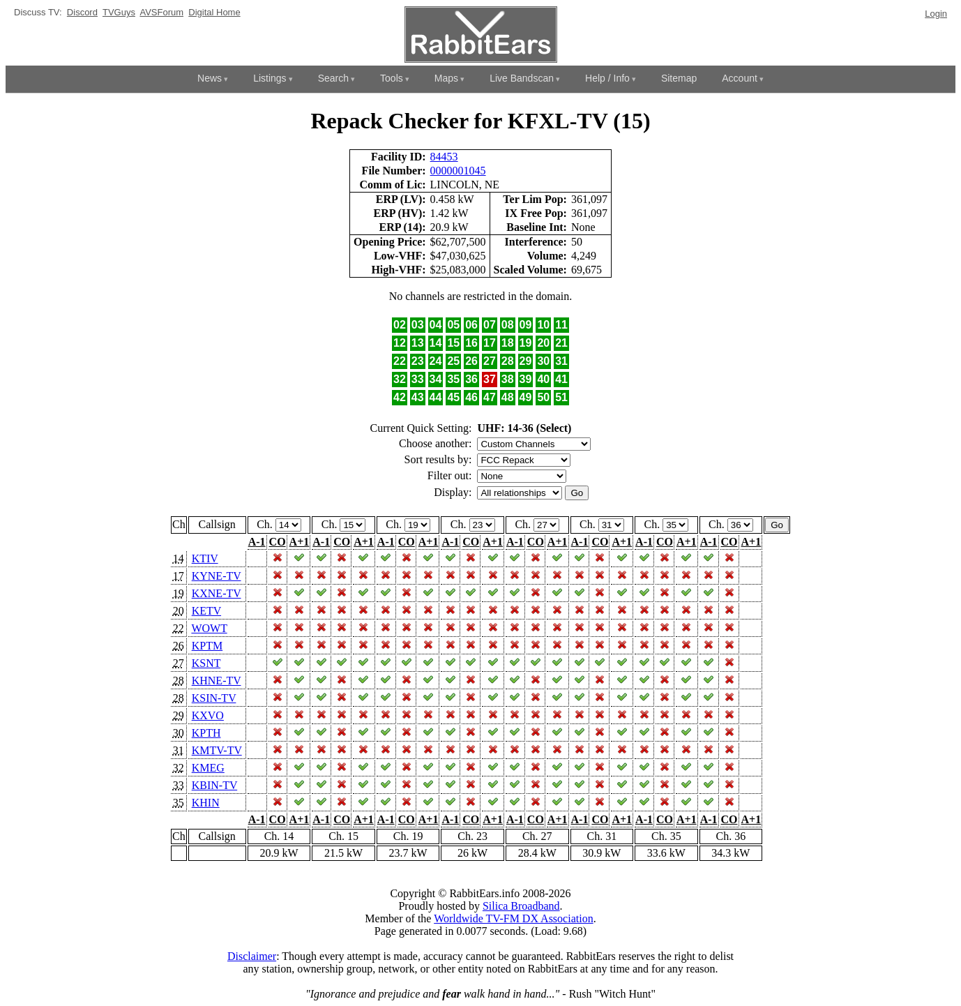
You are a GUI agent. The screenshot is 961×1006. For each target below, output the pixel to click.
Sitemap (679, 78)
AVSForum (161, 12)
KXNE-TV (216, 593)
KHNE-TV (216, 680)
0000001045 (458, 171)
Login (936, 13)
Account (739, 78)
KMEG (208, 768)
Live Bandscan (522, 78)
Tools (391, 78)
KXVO (208, 715)
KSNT (206, 663)
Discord (82, 12)
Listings (269, 78)
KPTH (206, 733)
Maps (446, 78)
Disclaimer (251, 956)
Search (333, 78)
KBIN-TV (214, 785)
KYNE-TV (216, 576)
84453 (444, 157)
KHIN (206, 803)
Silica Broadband (521, 906)
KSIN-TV (214, 698)
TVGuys (119, 12)
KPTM (207, 646)
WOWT (209, 628)
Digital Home (214, 12)
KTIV (205, 558)
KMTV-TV (217, 750)
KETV (206, 611)
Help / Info (607, 78)
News (209, 78)
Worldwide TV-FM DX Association (513, 918)
